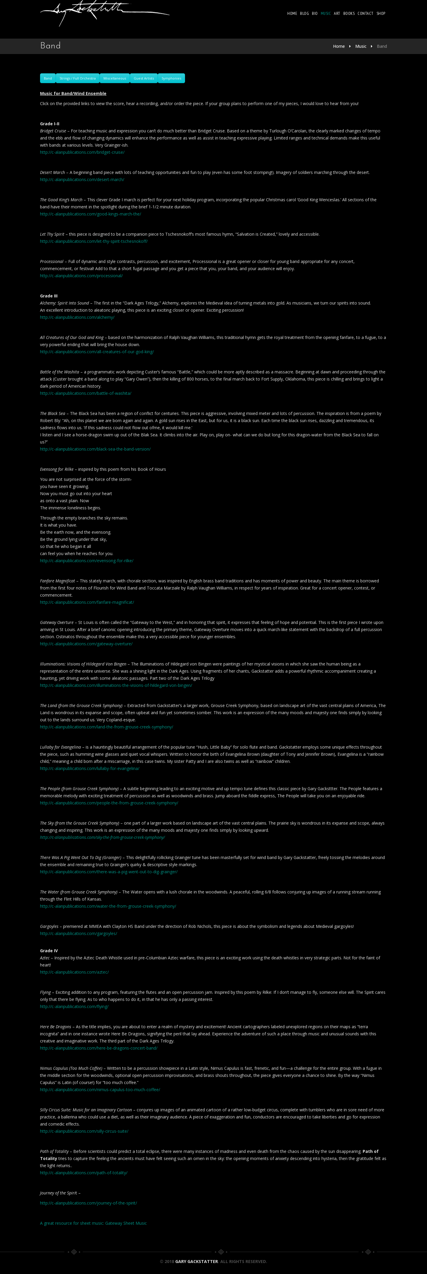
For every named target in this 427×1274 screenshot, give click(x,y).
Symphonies (171, 78)
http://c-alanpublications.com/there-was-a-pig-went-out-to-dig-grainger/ (109, 871)
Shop (381, 13)
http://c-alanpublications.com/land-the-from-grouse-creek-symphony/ (106, 727)
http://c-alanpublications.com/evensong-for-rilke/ (86, 560)
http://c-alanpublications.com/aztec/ (74, 972)
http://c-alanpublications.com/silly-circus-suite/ (84, 1131)
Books (349, 13)
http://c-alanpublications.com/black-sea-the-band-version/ (95, 449)
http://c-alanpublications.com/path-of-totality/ (84, 1172)
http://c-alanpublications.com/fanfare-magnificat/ (87, 602)
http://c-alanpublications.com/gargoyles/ (78, 933)
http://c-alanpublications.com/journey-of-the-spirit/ (88, 1203)
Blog (304, 13)
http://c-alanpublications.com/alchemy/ (77, 317)
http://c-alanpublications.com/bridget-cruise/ (82, 152)
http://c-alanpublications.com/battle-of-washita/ (85, 393)
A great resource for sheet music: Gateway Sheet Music (93, 1223)
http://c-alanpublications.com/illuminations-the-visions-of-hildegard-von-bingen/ (116, 685)
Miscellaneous (114, 78)
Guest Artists (144, 78)
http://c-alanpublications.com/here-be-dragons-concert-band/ (98, 1048)
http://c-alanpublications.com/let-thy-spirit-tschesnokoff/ (94, 241)
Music (326, 13)
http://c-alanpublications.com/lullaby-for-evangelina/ (89, 768)
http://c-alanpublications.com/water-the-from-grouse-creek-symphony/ (108, 906)
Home (292, 13)
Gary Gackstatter (196, 1261)
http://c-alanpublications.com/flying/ (74, 1006)
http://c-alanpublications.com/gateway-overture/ (86, 643)
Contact (366, 13)
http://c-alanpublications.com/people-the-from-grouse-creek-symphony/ (109, 803)
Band (48, 78)
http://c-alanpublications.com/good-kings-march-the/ (90, 214)
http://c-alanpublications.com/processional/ (81, 275)
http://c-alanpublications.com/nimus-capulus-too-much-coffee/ (100, 1089)
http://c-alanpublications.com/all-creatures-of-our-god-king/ (97, 351)
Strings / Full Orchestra (78, 78)
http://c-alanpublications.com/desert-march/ (82, 179)
